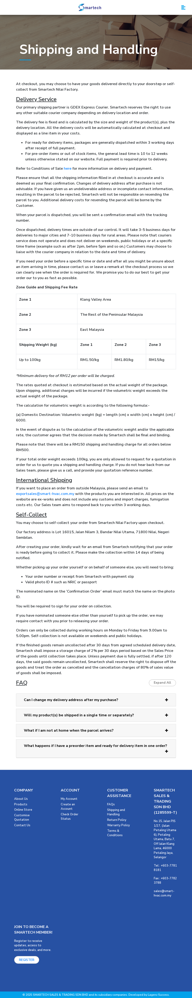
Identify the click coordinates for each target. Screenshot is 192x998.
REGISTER (26, 960)
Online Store (23, 810)
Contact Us (22, 825)
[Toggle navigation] (183, 7)
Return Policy (116, 820)
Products (20, 804)
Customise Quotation (22, 817)
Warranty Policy (118, 825)
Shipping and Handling (116, 812)
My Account (69, 799)
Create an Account (68, 806)
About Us (21, 799)
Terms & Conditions (115, 833)
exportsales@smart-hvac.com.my (45, 493)
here (67, 168)
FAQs (111, 804)
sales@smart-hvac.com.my (164, 893)
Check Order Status (69, 816)
